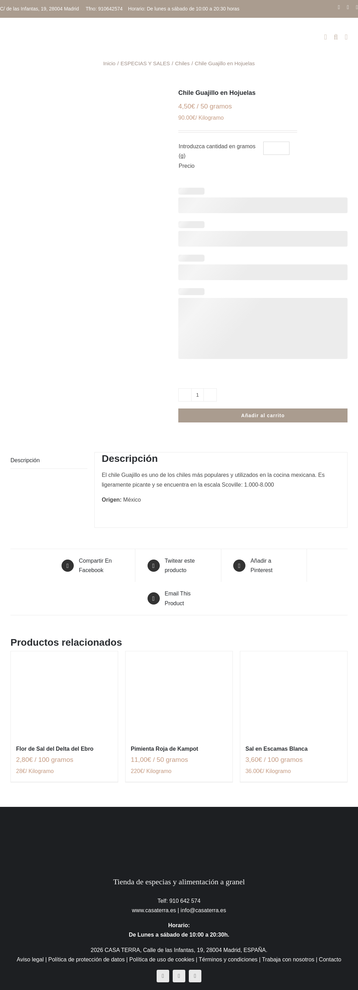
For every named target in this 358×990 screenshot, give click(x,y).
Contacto (330, 959)
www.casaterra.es (154, 910)
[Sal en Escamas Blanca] (293, 694)
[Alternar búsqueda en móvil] (336, 37)
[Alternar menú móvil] (346, 37)
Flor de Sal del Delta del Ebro (54, 749)
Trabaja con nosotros (288, 959)
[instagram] (179, 976)
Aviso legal (30, 959)
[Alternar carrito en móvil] (325, 37)
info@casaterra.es (203, 910)
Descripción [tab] (25, 460)
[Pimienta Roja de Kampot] (179, 694)
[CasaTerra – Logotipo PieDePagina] (179, 821)
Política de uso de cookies (161, 959)
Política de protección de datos (86, 959)
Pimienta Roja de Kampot (164, 749)
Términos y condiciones (228, 959)
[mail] (195, 976)
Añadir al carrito (263, 415)
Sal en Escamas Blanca (276, 749)
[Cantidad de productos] (197, 395)
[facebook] (163, 976)
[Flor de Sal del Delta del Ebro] (64, 694)
